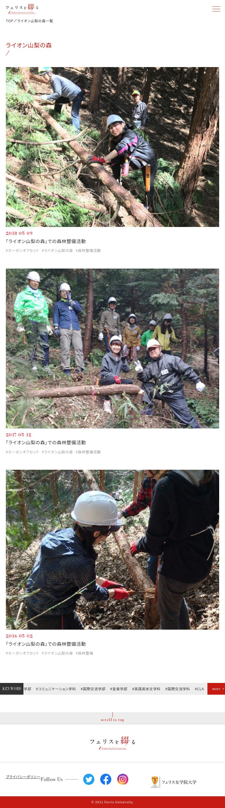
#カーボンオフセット (22, 250)
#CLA (200, 688)
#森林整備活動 (88, 250)
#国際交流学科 (178, 688)
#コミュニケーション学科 (57, 688)
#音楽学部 (119, 688)
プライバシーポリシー (23, 776)
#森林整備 (84, 653)
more (216, 688)
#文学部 (25, 688)
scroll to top (113, 719)
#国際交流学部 (93, 688)
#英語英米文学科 (147, 688)
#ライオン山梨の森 (57, 250)
